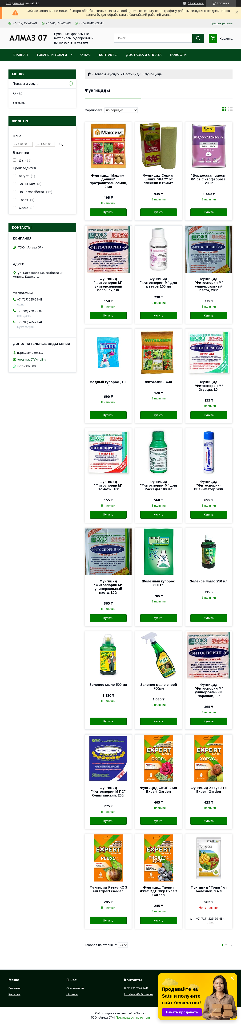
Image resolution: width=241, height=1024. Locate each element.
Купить (108, 212)
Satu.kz (141, 1013)
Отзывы (19, 103)
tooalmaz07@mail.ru (31, 359)
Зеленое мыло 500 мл (108, 685)
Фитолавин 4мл (158, 382)
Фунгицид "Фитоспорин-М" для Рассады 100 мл (158, 485)
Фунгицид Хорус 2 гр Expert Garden (209, 789)
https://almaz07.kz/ (30, 352)
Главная (20, 55)
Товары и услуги (51, 55)
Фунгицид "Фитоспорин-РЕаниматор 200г (208, 485)
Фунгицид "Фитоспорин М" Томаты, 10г (108, 485)
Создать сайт (15, 3)
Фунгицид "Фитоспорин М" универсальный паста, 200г (208, 284)
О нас (85, 55)
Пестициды (132, 74)
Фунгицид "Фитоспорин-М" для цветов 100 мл (158, 282)
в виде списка (230, 110)
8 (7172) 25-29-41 (136, 988)
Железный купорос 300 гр (158, 583)
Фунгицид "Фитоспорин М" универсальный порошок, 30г (208, 690)
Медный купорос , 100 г (108, 384)
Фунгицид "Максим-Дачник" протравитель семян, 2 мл (108, 181)
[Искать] (198, 38)
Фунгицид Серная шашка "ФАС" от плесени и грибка (158, 179)
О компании (75, 988)
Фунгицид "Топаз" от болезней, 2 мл (208, 889)
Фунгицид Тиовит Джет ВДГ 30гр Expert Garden (158, 891)
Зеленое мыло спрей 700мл (158, 686)
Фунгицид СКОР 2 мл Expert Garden (158, 789)
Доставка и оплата (143, 55)
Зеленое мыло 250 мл (209, 581)
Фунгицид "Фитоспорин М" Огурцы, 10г (208, 385)
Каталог (14, 994)
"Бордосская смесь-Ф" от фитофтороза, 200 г (208, 179)
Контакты (108, 55)
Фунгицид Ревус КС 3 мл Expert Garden (108, 889)
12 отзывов (196, 3)
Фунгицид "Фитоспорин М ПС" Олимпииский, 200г (108, 791)
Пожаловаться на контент (133, 1017)
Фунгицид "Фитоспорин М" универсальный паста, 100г (108, 586)
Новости (178, 55)
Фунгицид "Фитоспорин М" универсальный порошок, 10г (108, 284)
